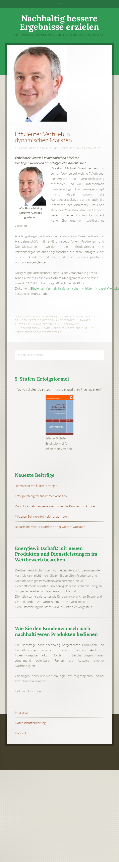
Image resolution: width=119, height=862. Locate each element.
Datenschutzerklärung (30, 723)
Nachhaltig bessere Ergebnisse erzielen (59, 22)
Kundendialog (69, 324)
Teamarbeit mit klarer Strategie (36, 486)
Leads (46, 328)
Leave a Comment (87, 148)
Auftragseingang (28, 324)
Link (18, 691)
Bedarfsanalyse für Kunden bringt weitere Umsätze (50, 527)
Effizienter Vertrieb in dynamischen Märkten (43, 137)
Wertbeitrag (52, 332)
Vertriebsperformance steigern (52, 320)
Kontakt (20, 733)
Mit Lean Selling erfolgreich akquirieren (42, 516)
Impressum (22, 712)
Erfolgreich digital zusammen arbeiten (41, 496)
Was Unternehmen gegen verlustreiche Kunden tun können (56, 506)
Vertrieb (58, 328)
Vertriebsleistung (80, 328)
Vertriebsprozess (28, 332)
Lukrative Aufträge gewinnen (37, 316)
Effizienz (50, 324)
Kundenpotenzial (28, 328)
